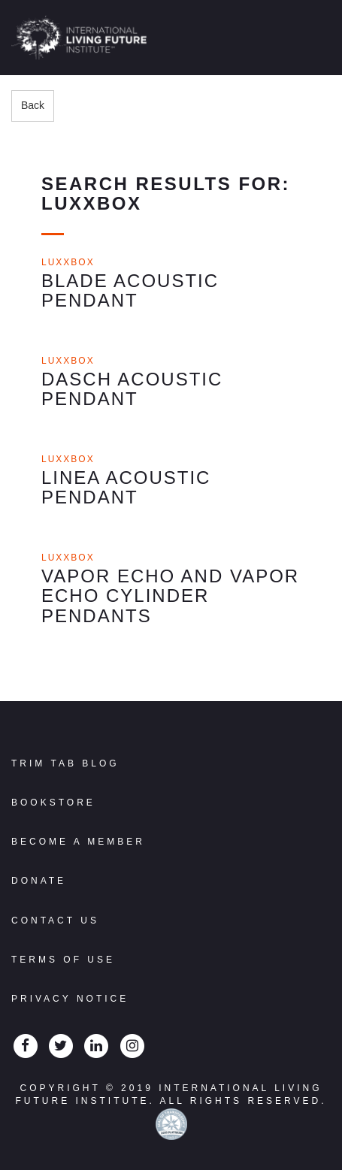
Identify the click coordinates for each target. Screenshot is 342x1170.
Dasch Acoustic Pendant (131, 389)
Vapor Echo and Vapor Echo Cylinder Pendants (170, 596)
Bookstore (53, 802)
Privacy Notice (70, 998)
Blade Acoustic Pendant (130, 290)
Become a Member (78, 841)
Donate (38, 880)
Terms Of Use (63, 959)
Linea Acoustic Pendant (125, 487)
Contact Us (55, 920)
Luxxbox (68, 262)
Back (32, 105)
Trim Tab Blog (65, 763)
